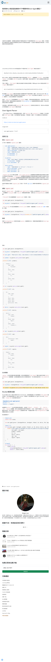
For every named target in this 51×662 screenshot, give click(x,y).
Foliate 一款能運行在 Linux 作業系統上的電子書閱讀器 (19, 540)
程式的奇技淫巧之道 (6, 606)
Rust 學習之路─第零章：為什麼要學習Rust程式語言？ (19, 535)
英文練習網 (4, 608)
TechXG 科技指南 (6, 592)
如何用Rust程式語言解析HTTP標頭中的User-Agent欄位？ (22, 9)
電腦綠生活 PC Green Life (8, 585)
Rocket (8, 486)
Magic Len (17, 11)
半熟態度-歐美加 (6, 580)
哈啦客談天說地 (5, 601)
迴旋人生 (4, 587)
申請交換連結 (5, 615)
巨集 (40, 206)
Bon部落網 (4, 599)
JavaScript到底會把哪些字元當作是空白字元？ (17, 545)
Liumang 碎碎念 (6, 582)
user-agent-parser (15, 486)
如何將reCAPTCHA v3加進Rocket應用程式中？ (17, 555)
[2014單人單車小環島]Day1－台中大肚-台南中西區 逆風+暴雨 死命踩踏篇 (23, 550)
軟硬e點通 (4, 603)
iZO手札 (4, 611)
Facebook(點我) (22, 517)
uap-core (30, 183)
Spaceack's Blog (6, 613)
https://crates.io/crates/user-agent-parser (15, 122)
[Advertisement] (25, 28)
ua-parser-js (27, 101)
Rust (24, 11)
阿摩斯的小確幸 (5, 589)
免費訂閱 (25, 571)
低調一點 (4, 596)
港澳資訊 (4, 594)
